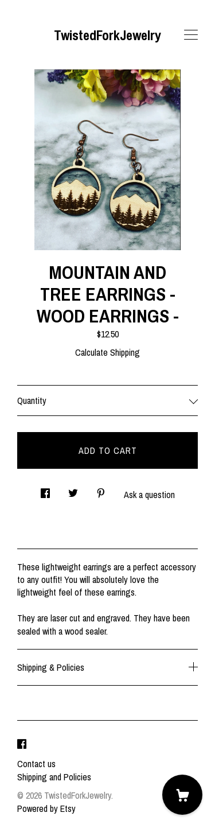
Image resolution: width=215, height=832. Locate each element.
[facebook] (21, 744)
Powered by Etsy (46, 808)
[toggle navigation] (191, 35)
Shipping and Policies (54, 777)
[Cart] (182, 795)
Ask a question (149, 494)
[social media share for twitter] (73, 490)
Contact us (36, 763)
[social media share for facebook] (45, 490)
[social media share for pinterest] (100, 490)
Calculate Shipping (107, 352)
